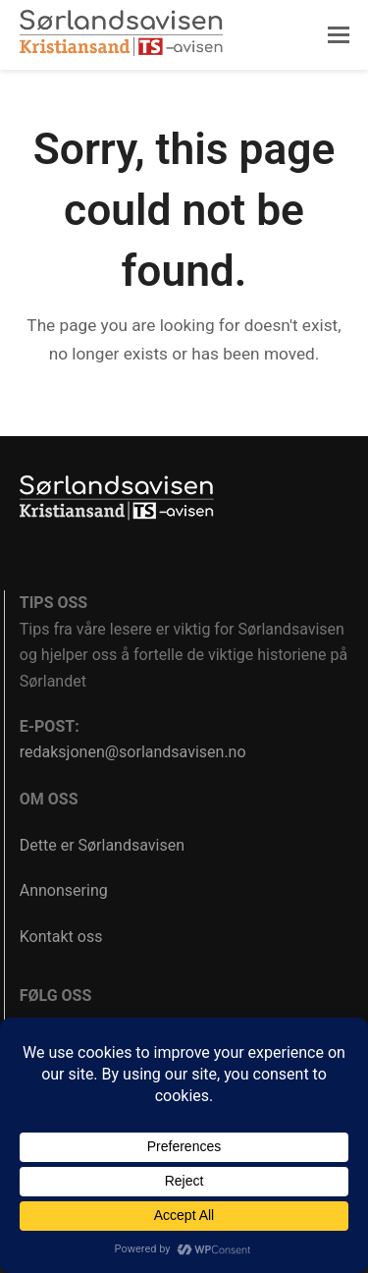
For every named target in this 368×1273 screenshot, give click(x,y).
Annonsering (64, 890)
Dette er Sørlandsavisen (102, 845)
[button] (338, 35)
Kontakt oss (61, 936)
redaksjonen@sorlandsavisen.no (133, 752)
